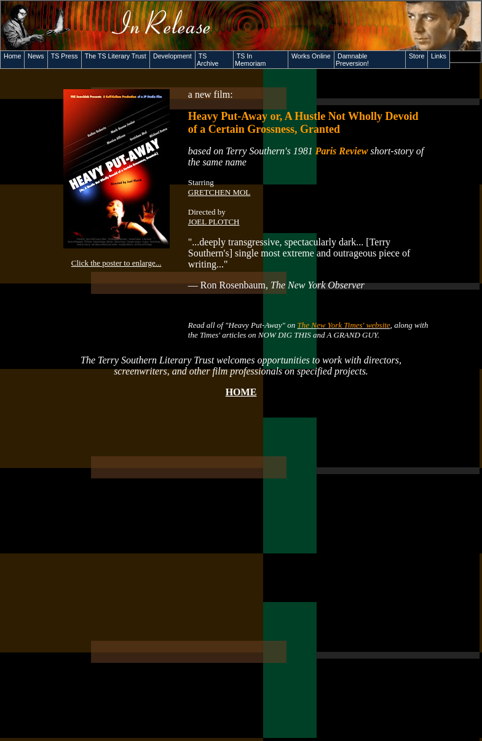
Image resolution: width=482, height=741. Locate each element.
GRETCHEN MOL (219, 192)
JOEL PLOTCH (214, 221)
